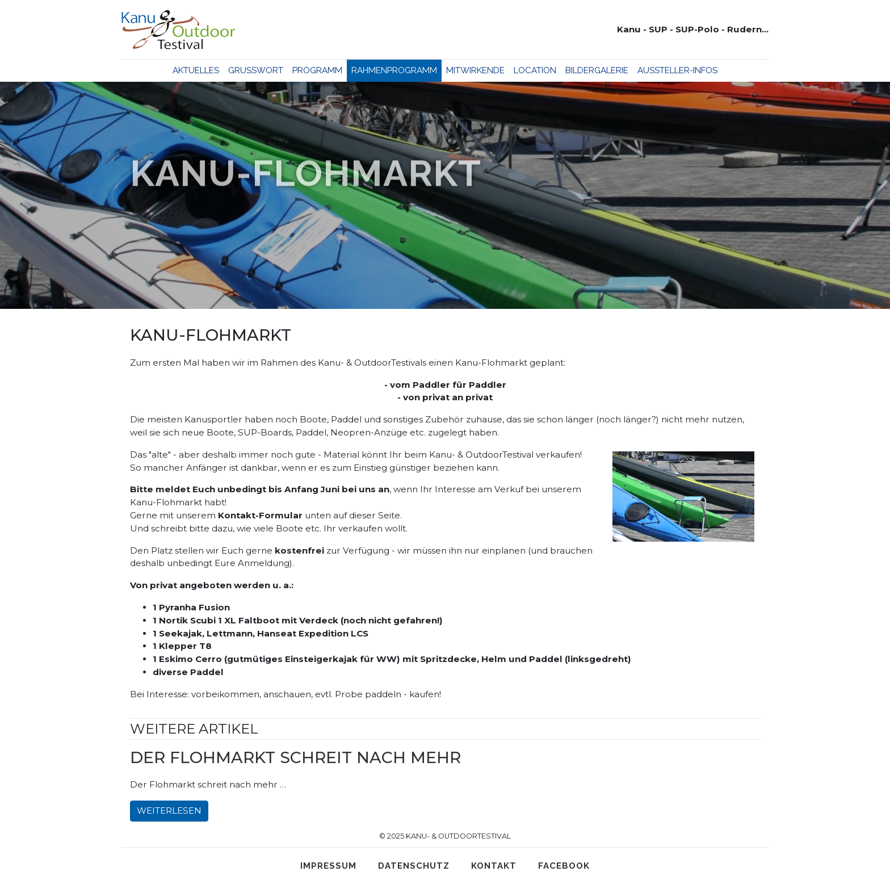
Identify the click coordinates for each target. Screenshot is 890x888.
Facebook (564, 866)
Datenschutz (414, 866)
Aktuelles (196, 70)
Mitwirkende (475, 70)
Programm (317, 70)
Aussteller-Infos (677, 70)
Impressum (328, 866)
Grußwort (255, 70)
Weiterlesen (169, 810)
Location (535, 70)
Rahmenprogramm (394, 70)
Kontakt (494, 866)
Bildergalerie (596, 70)
